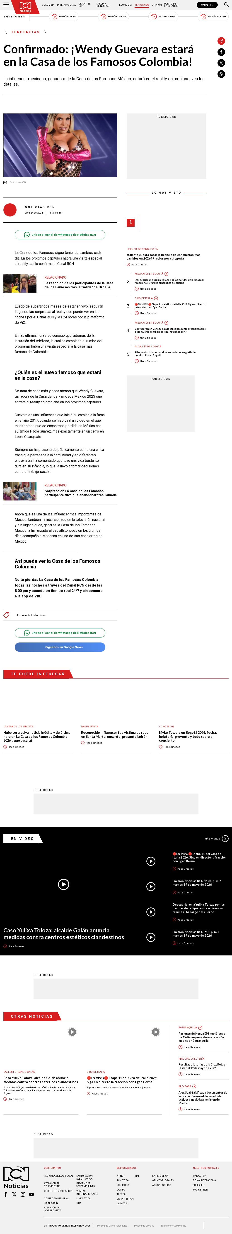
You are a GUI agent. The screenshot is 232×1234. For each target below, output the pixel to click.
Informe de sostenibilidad (85, 1185)
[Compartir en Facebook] (221, 52)
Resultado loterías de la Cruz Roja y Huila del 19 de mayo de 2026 (202, 1066)
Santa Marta (89, 726)
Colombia (48, 4)
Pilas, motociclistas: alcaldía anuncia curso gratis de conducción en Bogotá (165, 354)
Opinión (157, 4)
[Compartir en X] (221, 63)
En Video (22, 838)
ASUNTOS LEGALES (163, 1180)
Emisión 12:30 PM (113, 16)
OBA (78, 1203)
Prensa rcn (51, 1203)
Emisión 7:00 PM (163, 16)
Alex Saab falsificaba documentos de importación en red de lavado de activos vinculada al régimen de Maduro (203, 1098)
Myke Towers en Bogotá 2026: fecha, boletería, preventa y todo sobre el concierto (188, 736)
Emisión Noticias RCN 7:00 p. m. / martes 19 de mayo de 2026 (196, 933)
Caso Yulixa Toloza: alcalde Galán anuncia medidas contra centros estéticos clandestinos (63, 934)
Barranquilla (188, 1027)
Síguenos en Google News (59, 647)
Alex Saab (185, 1086)
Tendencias (142, 4)
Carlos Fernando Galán (19, 1071)
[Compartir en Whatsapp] (221, 74)
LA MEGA (122, 1203)
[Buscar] (226, 5)
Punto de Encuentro (171, 4)
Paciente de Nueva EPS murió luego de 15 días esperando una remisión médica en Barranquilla (202, 1037)
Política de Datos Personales (112, 1225)
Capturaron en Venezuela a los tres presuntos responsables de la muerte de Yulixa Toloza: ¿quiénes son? (170, 330)
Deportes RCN (84, 4)
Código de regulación (58, 1191)
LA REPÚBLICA (160, 1175)
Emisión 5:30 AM (63, 16)
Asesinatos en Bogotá (149, 273)
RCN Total (123, 1180)
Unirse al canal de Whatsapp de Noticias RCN (60, 235)
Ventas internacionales (87, 1193)
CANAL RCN (207, 5)
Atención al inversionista (52, 1209)
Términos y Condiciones (173, 1225)
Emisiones (14, 16)
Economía (125, 4)
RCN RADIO (123, 1185)
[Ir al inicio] (25, 7)
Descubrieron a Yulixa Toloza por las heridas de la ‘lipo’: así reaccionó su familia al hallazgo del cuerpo (169, 281)
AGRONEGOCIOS (161, 1185)
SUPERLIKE (199, 1185)
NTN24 (121, 1175)
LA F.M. (121, 1189)
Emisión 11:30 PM (213, 16)
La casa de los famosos (31, 615)
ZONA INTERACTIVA (204, 1180)
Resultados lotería (191, 1058)
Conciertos (166, 726)
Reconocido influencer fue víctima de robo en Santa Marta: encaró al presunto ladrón (114, 734)
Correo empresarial (56, 1198)
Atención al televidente (52, 1185)
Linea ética (83, 1198)
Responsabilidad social (58, 1175)
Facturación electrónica (84, 1177)
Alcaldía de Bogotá (148, 346)
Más (217, 838)
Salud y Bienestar (103, 4)
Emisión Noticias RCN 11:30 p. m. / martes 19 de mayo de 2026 (197, 882)
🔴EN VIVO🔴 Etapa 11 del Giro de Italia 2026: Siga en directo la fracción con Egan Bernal (170, 306)
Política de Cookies (144, 1225)
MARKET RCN (200, 1189)
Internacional (66, 4)
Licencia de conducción (142, 249)
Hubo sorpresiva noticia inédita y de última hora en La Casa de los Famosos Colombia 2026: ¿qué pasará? (36, 736)
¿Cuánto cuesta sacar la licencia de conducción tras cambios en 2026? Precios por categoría (163, 256)
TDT (137, 1175)
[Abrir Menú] (6, 5)
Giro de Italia (144, 298)
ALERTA (121, 1194)
